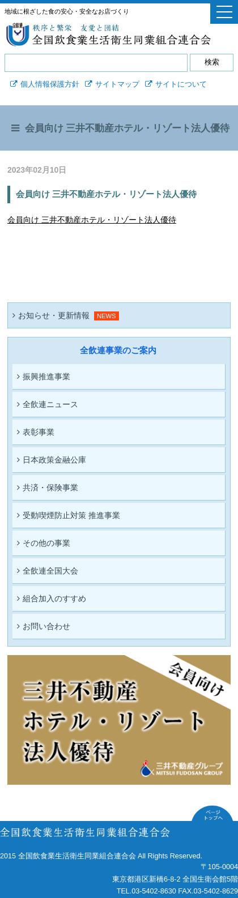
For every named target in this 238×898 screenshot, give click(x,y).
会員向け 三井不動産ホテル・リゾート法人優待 (91, 219)
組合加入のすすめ (51, 598)
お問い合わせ (43, 626)
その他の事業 (43, 543)
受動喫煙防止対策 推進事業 (68, 515)
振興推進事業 (43, 376)
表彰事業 (35, 432)
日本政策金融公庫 (51, 459)
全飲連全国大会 (47, 570)
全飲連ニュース (47, 404)
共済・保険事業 (47, 487)
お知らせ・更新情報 (51, 315)
